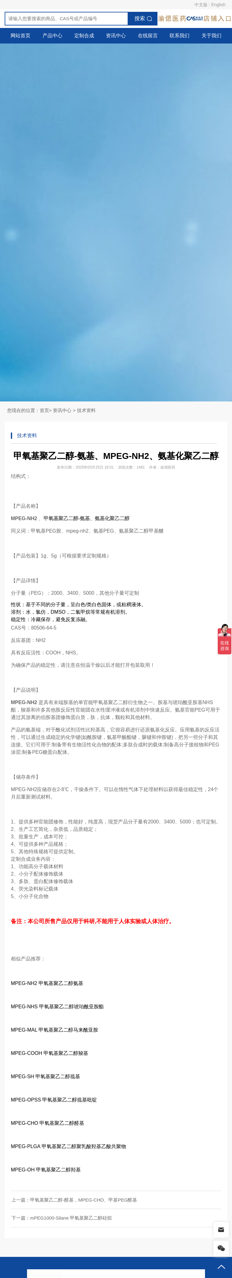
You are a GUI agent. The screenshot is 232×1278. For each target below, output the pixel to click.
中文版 (200, 4)
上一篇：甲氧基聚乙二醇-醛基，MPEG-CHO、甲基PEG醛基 (74, 1199)
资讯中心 (116, 35)
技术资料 (86, 410)
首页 (44, 410)
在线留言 (148, 35)
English (218, 4)
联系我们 (179, 35)
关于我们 (211, 35)
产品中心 (52, 35)
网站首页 (20, 35)
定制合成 (84, 35)
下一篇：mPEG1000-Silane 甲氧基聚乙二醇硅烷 (61, 1218)
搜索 (139, 18)
